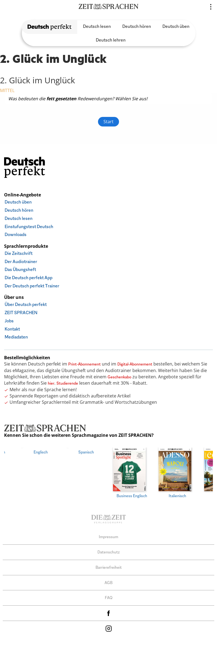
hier (51, 383)
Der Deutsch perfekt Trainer (32, 286)
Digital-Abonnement (134, 364)
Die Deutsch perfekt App (28, 278)
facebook (108, 612)
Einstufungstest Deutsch (29, 226)
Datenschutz (108, 550)
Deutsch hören (136, 26)
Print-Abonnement (84, 364)
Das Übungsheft (20, 269)
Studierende (67, 383)
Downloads (15, 234)
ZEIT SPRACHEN (21, 313)
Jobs (9, 321)
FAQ (108, 596)
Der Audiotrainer (21, 261)
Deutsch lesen (97, 26)
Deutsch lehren (111, 40)
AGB (108, 581)
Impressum (108, 535)
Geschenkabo (119, 376)
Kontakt (12, 329)
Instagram (108, 627)
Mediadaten (16, 337)
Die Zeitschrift (18, 253)
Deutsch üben (175, 26)
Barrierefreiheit (109, 565)
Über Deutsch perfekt (26, 304)
